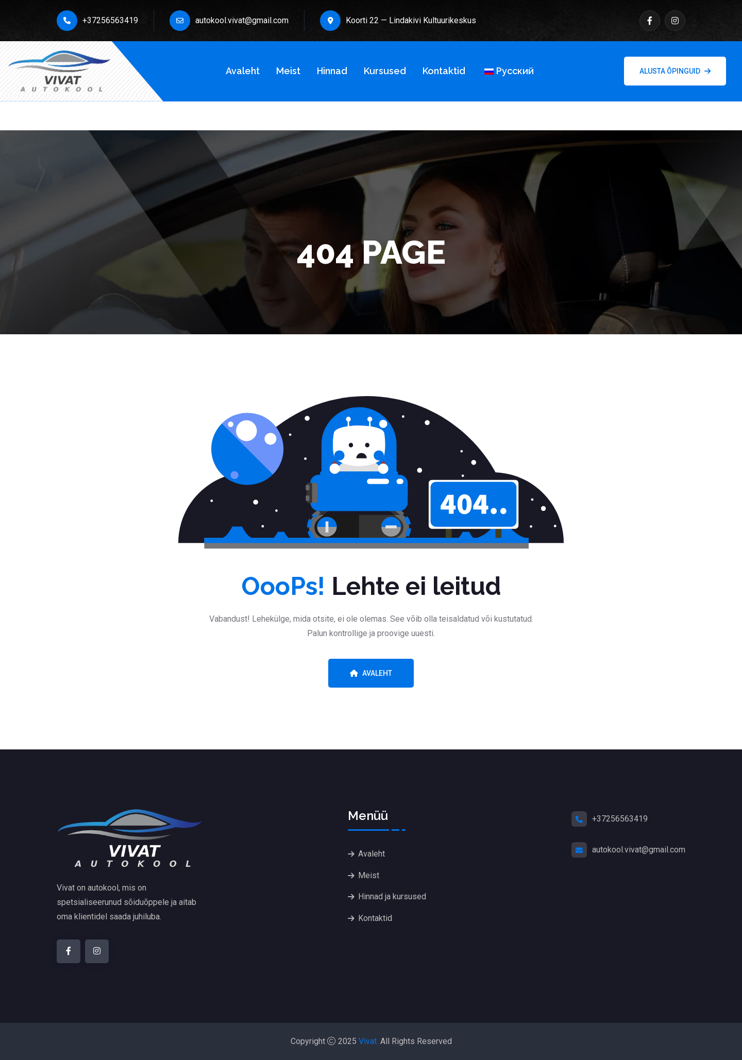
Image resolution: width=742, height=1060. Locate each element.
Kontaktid (444, 70)
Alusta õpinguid (675, 71)
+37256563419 (97, 20)
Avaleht (243, 70)
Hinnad (332, 70)
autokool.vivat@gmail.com (229, 20)
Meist (288, 70)
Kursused (385, 70)
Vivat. (368, 1041)
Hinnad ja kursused (392, 897)
